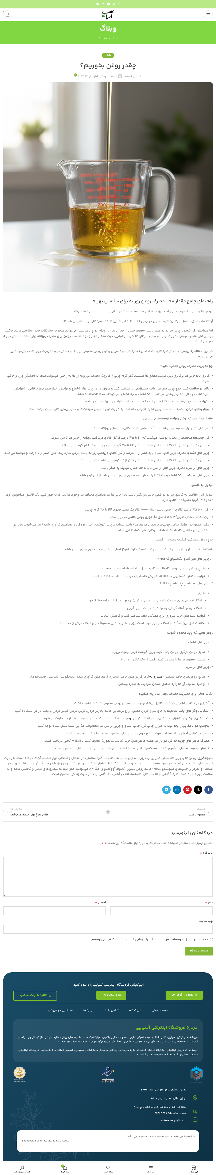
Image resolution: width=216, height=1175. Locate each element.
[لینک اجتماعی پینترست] (108, 4)
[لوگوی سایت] (108, 15)
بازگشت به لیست (108, 813)
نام (209, 905)
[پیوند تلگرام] (98, 4)
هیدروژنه (155, 676)
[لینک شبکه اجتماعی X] (114, 4)
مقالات (102, 38)
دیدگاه (206, 855)
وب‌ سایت (206, 923)
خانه (115, 38)
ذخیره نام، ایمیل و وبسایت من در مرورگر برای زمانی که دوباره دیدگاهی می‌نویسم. (149, 942)
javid (113, 76)
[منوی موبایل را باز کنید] (208, 15)
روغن (128, 718)
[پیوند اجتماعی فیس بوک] (119, 4)
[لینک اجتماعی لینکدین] (103, 4)
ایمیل (100, 905)
